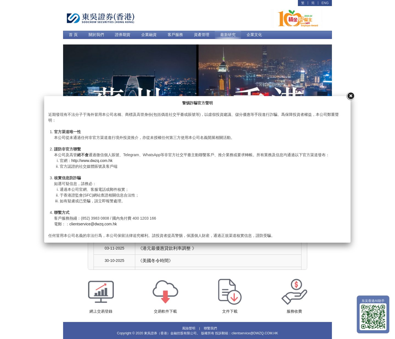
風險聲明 (188, 328)
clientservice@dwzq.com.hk (93, 224)
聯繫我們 (210, 328)
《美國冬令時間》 (155, 260)
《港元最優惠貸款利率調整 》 (167, 248)
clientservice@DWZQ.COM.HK (255, 333)
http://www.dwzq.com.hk (91, 160)
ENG (325, 3)
